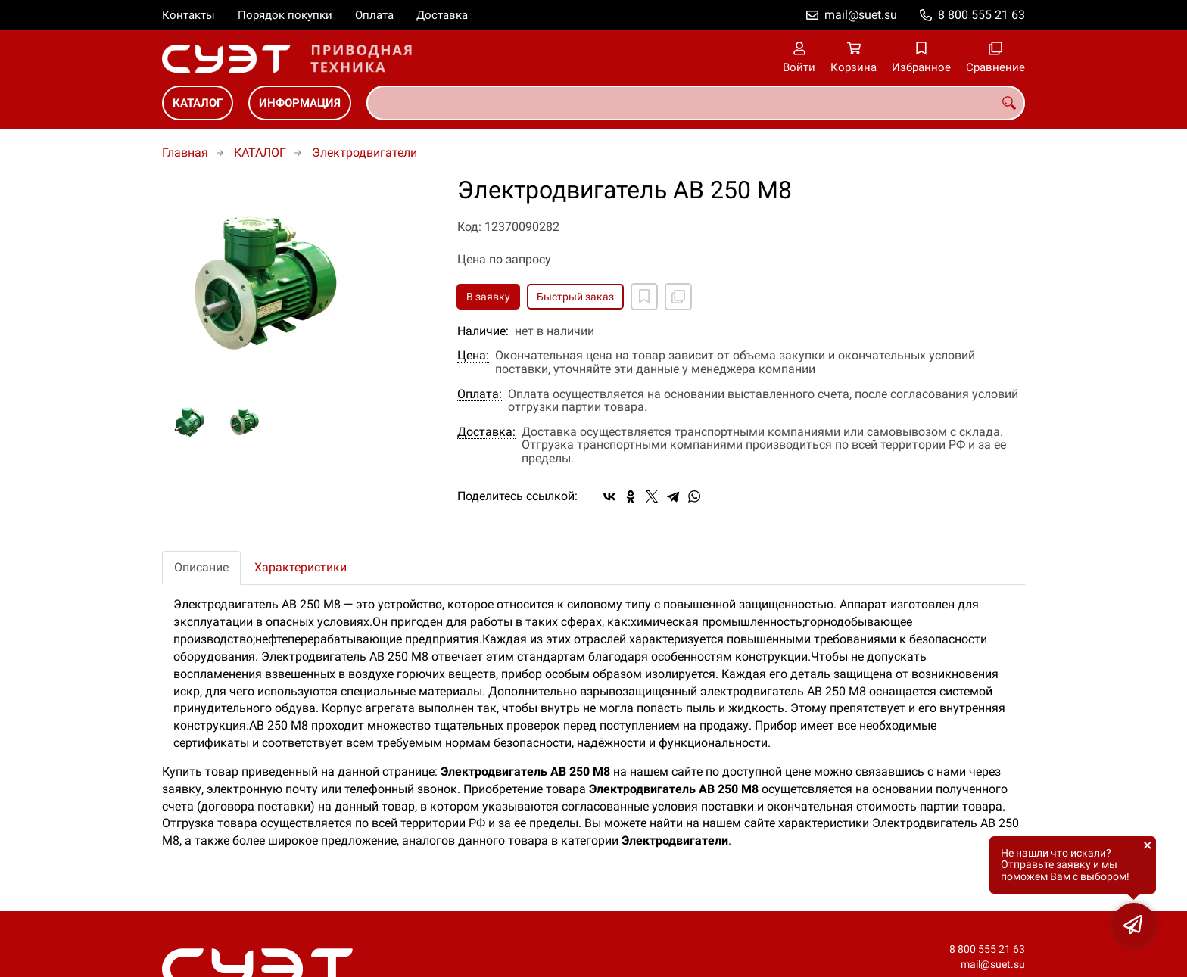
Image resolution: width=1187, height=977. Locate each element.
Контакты (188, 15)
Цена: (473, 355)
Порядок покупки (285, 15)
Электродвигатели (364, 152)
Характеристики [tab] (300, 567)
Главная (185, 152)
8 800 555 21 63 (981, 15)
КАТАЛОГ (198, 103)
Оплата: (479, 394)
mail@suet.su (860, 15)
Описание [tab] (201, 567)
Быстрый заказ (575, 297)
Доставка (442, 15)
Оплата (374, 15)
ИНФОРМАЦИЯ (300, 103)
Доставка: (486, 432)
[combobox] (695, 103)
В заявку (488, 297)
